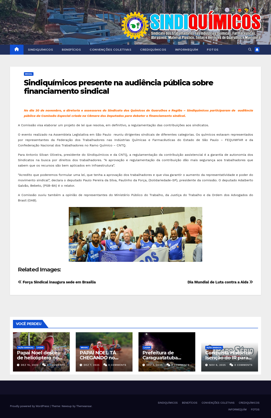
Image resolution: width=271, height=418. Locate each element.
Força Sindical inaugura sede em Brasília (57, 282)
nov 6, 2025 (217, 365)
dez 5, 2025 (154, 365)
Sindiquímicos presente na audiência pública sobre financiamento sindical (118, 87)
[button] (249, 49)
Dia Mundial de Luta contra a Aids (220, 282)
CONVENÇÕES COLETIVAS (110, 49)
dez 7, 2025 (92, 365)
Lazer (40, 347)
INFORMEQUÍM (186, 49)
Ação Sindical (25, 347)
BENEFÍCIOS (71, 49)
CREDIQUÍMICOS (153, 49)
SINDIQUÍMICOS (40, 49)
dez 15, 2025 (29, 365)
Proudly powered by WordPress (30, 406)
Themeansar (84, 406)
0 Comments (56, 365)
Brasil (28, 74)
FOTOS (213, 49)
